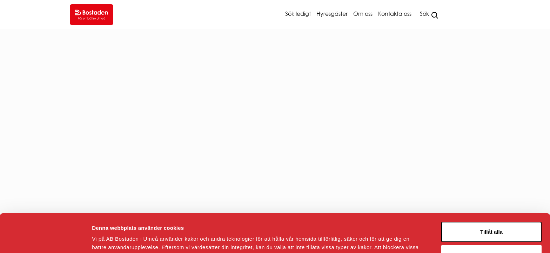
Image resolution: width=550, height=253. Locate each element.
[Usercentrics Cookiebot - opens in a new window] (45, 239)
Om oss (363, 13)
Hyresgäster (332, 13)
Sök (424, 13)
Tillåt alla (491, 196)
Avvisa (491, 219)
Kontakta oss (394, 13)
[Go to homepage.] (91, 14)
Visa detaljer (107, 239)
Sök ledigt (298, 13)
